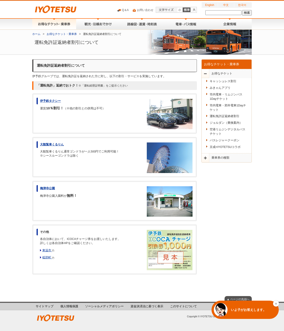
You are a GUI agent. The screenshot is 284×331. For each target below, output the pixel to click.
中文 (226, 5)
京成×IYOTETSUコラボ (225, 147)
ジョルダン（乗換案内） (226, 122)
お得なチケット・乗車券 (62, 34)
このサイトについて (183, 306)
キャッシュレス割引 (223, 81)
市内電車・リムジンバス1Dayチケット (226, 96)
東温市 (48, 250)
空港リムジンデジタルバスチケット (227, 131)
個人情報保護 (69, 306)
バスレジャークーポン (224, 140)
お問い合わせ (142, 10)
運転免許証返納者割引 (224, 116)
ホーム (36, 34)
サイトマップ (45, 306)
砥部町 (48, 257)
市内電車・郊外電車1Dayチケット (228, 107)
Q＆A (123, 10)
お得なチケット (222, 73)
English (209, 5)
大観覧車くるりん (52, 144)
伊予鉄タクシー (50, 100)
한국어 (242, 5)
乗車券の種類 (220, 157)
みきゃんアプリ (220, 87)
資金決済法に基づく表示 (147, 306)
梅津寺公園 (47, 188)
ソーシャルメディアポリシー (104, 306)
